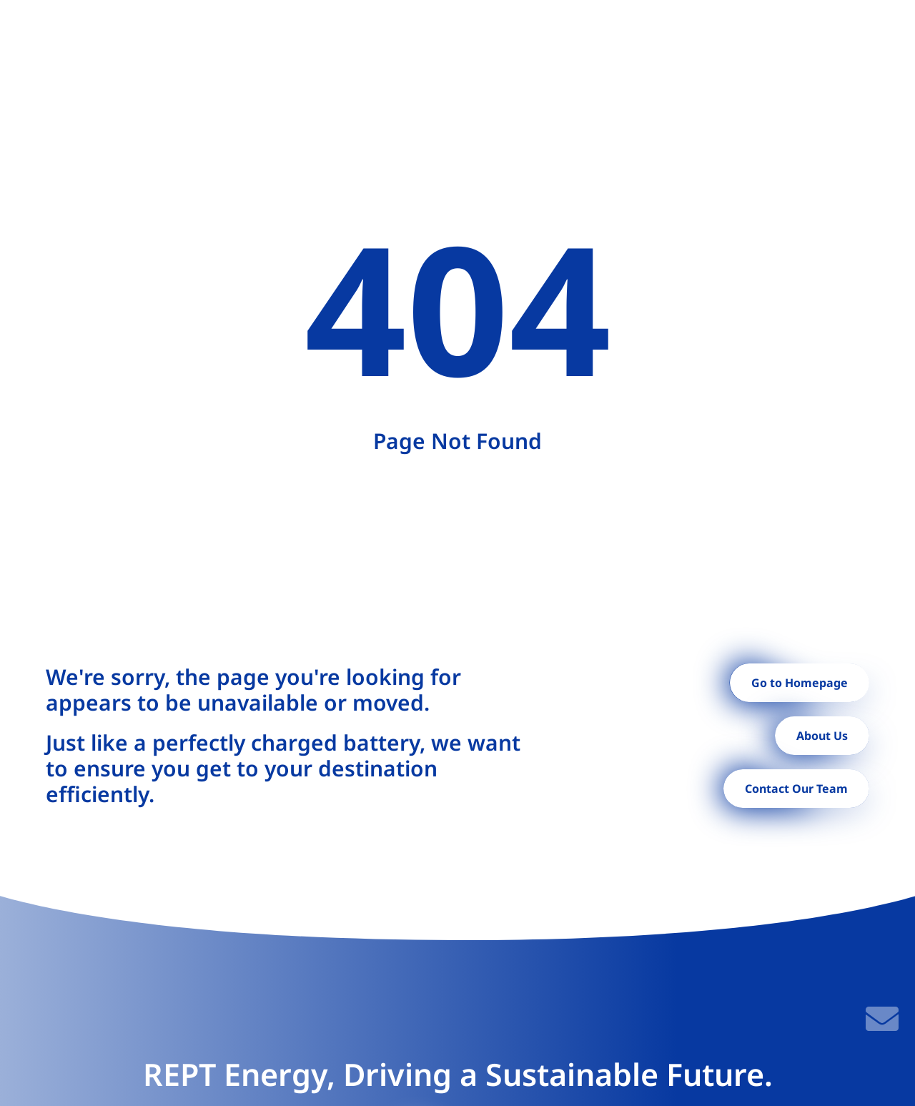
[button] (813, 37)
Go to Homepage (799, 683)
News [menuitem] (683, 37)
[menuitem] (269, 37)
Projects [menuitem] (412, 37)
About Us (822, 736)
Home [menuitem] (205, 37)
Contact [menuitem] (742, 37)
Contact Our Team (796, 788)
